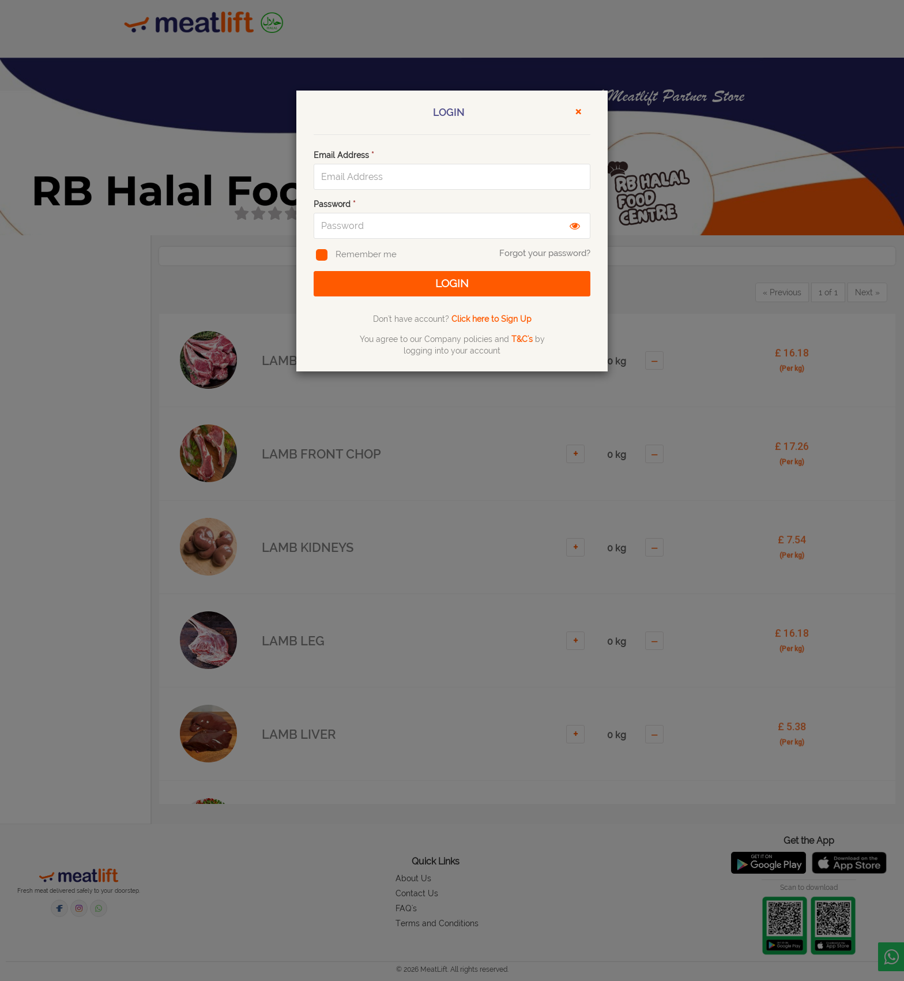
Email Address (344, 155)
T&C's (522, 340)
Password (335, 204)
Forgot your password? (544, 253)
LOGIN (452, 284)
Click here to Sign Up (491, 320)
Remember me (355, 255)
